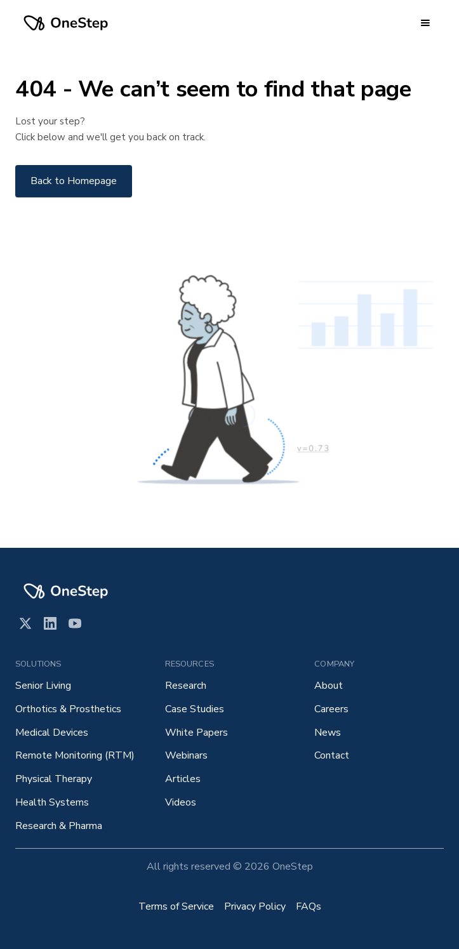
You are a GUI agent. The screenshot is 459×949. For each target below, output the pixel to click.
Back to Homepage (73, 181)
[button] (425, 22)
